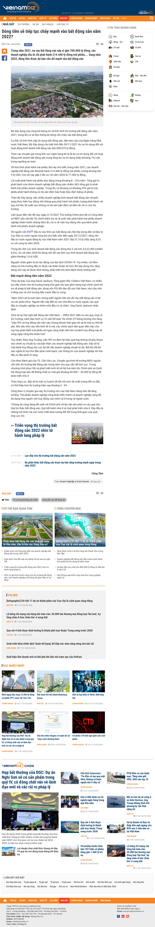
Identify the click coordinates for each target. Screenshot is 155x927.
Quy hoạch (47, 24)
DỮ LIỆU (116, 18)
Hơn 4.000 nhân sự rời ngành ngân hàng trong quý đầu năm (92, 800)
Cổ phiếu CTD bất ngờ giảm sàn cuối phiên (88, 737)
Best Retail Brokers (79, 887)
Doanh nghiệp (7, 751)
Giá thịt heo (42, 887)
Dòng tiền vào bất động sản (53, 499)
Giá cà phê (90, 882)
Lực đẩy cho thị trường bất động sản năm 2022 (50, 455)
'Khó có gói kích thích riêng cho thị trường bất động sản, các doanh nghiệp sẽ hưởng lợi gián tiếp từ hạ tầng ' (28, 577)
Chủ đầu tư (63, 24)
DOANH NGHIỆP (91, 18)
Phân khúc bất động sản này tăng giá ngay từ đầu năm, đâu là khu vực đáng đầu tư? (26, 543)
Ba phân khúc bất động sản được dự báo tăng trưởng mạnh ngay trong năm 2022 (63, 464)
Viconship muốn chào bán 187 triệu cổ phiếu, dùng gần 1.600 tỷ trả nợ (92, 851)
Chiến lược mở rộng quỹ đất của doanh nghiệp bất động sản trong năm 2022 (27, 552)
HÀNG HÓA (32, 18)
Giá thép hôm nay (13, 887)
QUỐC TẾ (42, 18)
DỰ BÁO (22, 18)
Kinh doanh (11, 648)
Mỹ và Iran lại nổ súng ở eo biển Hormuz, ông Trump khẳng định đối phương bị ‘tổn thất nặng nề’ (139, 803)
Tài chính (84, 808)
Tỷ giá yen (54, 882)
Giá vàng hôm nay (13, 882)
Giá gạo (53, 887)
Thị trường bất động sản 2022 (25, 499)
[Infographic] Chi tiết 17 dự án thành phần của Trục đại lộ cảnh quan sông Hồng (78, 543)
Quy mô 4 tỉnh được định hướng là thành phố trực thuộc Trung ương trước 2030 (50, 630)
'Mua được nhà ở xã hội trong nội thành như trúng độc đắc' (80, 552)
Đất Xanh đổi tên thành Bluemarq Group (52, 696)
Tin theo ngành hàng (122, 27)
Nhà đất (8, 24)
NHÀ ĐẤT (63, 18)
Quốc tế (10, 622)
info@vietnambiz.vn (20, 921)
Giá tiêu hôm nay (105, 882)
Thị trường (23, 24)
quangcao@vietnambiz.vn (133, 911)
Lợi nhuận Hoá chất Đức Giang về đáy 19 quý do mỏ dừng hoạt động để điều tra (37, 851)
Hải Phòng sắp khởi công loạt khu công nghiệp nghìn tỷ (79, 576)
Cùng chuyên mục (69, 508)
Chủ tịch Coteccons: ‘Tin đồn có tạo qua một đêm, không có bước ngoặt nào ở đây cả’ (93, 778)
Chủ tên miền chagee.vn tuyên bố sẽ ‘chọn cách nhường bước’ (53, 737)
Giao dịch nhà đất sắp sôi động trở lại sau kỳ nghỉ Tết (27, 560)
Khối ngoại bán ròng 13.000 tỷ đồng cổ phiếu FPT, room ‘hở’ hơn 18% (18, 696)
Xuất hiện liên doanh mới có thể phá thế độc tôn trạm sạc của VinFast (44, 657)
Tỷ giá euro (66, 882)
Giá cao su (63, 887)
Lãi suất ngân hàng (122, 882)
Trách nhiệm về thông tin (16, 924)
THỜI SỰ (12, 18)
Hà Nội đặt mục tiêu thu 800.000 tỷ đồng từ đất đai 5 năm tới (81, 568)
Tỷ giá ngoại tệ (30, 882)
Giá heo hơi (78, 882)
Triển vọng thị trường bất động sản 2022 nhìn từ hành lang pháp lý (36, 430)
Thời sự (10, 635)
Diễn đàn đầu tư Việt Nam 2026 (102, 887)
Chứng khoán (7, 704)
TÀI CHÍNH (53, 18)
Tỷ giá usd (43, 882)
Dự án (36, 24)
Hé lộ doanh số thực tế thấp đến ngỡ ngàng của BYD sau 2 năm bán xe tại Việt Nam (139, 827)
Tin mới (13, 595)
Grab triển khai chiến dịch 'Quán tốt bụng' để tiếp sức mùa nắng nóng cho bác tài (50, 643)
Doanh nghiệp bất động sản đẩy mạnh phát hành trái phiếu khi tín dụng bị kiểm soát (79, 560)
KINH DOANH (105, 18)
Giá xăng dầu (138, 882)
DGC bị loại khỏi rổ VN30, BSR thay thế (88, 696)
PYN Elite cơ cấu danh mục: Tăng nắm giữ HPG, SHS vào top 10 (138, 776)
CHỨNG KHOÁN (76, 18)
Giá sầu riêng (29, 887)
